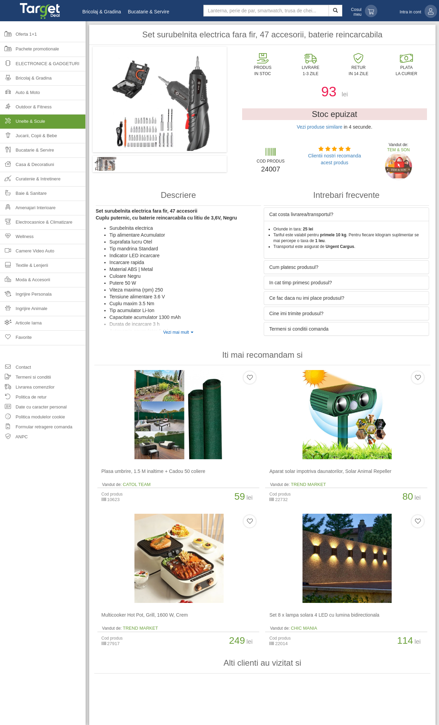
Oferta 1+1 (18, 36)
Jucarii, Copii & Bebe (28, 137)
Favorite (16, 339)
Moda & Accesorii (25, 281)
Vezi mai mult (178, 332)
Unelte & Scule (43, 123)
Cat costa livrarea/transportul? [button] (301, 214)
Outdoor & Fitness (25, 109)
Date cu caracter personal (33, 408)
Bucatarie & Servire (148, 11)
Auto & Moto (20, 94)
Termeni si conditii (25, 378)
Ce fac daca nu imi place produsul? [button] (306, 298)
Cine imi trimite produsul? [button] (296, 313)
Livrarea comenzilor (27, 388)
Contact (15, 368)
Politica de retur (23, 398)
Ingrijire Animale (23, 310)
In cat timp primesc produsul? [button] (300, 282)
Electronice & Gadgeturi (39, 65)
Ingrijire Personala (25, 296)
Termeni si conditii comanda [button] (299, 329)
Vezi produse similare (319, 127)
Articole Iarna (21, 325)
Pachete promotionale (29, 51)
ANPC (14, 437)
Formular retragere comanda (36, 428)
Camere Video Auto (27, 253)
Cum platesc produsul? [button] (293, 267)
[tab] (346, 214)
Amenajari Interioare (28, 209)
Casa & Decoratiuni (27, 166)
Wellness (17, 238)
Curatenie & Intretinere (30, 181)
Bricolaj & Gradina (101, 11)
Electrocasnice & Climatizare (36, 224)
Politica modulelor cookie (32, 418)
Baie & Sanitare (23, 195)
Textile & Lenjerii (24, 267)
